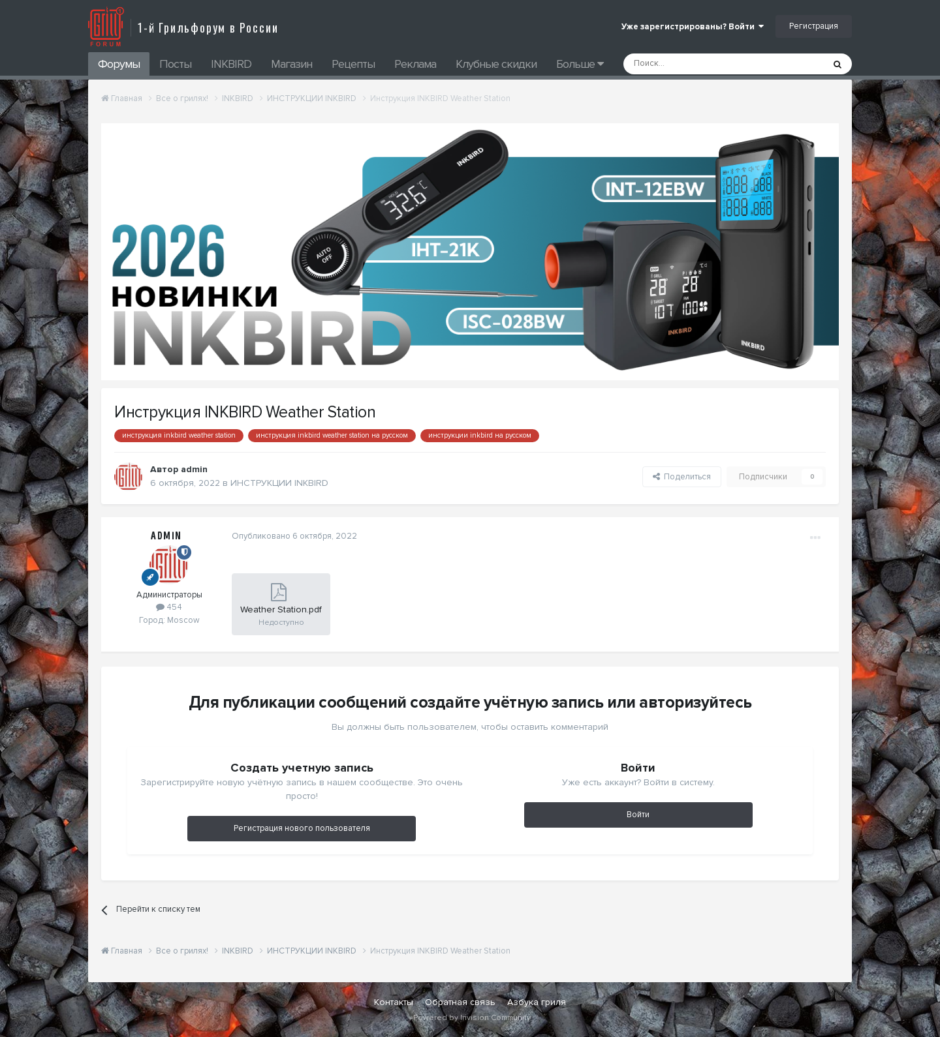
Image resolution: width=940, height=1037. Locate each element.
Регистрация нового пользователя (302, 828)
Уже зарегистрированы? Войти (692, 27)
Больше (579, 64)
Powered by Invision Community (472, 1018)
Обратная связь (460, 1002)
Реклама (415, 64)
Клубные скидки (496, 64)
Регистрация (813, 26)
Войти (638, 814)
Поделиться (682, 477)
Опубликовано (294, 536)
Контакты (393, 1002)
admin (194, 469)
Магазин (291, 64)
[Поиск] (693, 63)
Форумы (119, 64)
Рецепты (353, 64)
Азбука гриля (536, 1002)
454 (169, 607)
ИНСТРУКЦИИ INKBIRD (279, 482)
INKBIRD (231, 64)
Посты (175, 64)
